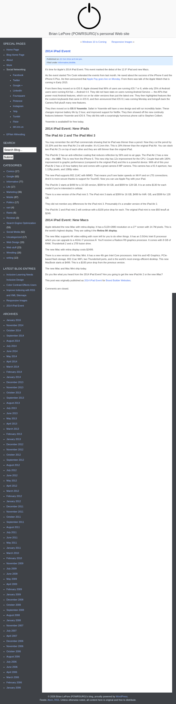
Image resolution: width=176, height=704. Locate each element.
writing (9, 257)
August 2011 (13, 527)
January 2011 (13, 548)
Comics (10, 171)
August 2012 (13, 465)
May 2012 (11, 480)
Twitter (16, 80)
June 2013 (11, 413)
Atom (50, 700)
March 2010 (12, 553)
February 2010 (14, 558)
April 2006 (11, 672)
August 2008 (13, 615)
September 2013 (15, 397)
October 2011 (13, 516)
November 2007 (14, 625)
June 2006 (11, 667)
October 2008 (13, 604)
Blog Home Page (15, 54)
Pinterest (17, 101)
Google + (18, 85)
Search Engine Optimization (21, 223)
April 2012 (11, 485)
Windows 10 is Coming (94, 42)
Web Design (12, 242)
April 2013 (11, 423)
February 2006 (14, 682)
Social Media (13, 232)
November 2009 (14, 563)
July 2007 (11, 630)
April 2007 (11, 636)
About (9, 60)
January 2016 (13, 320)
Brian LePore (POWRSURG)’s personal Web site (89, 19)
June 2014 (11, 351)
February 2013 (14, 434)
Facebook (18, 75)
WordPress (122, 696)
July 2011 (11, 532)
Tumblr (16, 116)
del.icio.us (18, 127)
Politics (10, 202)
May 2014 (11, 356)
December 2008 (14, 599)
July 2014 (11, 346)
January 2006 (13, 687)
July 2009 (11, 568)
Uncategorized (14, 237)
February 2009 (14, 589)
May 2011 (11, 542)
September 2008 (15, 610)
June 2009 (11, 573)
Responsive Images (122, 42)
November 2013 (14, 387)
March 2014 (12, 366)
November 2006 (14, 646)
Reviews (11, 218)
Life (8, 186)
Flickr (16, 121)
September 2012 (15, 460)
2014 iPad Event (57, 51)
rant (8, 207)
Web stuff (11, 247)
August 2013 (13, 403)
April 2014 (11, 361)
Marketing (11, 192)
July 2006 (11, 661)
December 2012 (14, 444)
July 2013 (11, 408)
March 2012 (12, 491)
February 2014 (14, 372)
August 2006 (13, 656)
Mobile (72, 62)
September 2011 (15, 522)
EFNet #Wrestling (15, 134)
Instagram (18, 106)
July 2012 (11, 470)
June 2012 (11, 475)
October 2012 (13, 454)
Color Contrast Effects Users (21, 285)
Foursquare (19, 95)
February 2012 (14, 496)
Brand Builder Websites (118, 280)
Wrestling (11, 252)
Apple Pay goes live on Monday (103, 79)
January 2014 (13, 377)
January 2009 (13, 594)
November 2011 (14, 511)
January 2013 (13, 439)
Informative (63, 62)
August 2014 (13, 340)
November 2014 (14, 325)
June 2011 (11, 537)
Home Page (12, 49)
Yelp (15, 111)
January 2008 (13, 620)
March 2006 (12, 677)
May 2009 (11, 579)
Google (10, 176)
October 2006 (13, 651)
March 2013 (12, 428)
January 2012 (13, 501)
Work (9, 65)
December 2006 (14, 641)
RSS (56, 700)
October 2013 (13, 392)
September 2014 (15, 335)
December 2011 (14, 506)
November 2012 (14, 449)
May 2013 (11, 418)
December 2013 (14, 382)
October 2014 (13, 330)
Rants (9, 212)
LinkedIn (17, 90)
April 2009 (11, 584)
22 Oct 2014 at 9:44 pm (71, 59)
